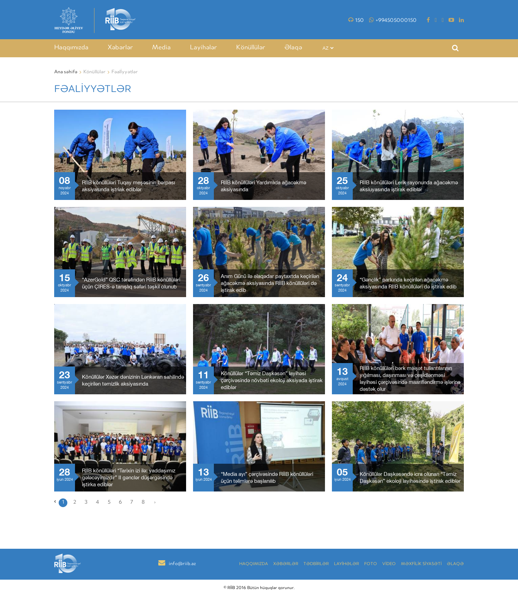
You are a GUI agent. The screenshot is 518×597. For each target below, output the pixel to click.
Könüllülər (250, 48)
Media (161, 48)
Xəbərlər (120, 48)
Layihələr (203, 48)
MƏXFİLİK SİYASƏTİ (421, 564)
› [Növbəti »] (155, 502)
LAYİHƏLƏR (346, 564)
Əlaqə (293, 48)
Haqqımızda (71, 48)
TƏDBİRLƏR (316, 564)
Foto (370, 564)
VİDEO (389, 564)
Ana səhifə (65, 72)
